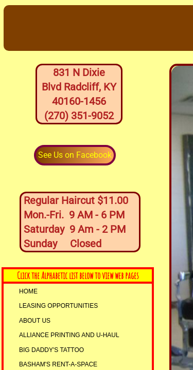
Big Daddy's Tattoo (51, 350)
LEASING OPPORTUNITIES (58, 305)
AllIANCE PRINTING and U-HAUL (69, 335)
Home (28, 291)
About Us (34, 320)
